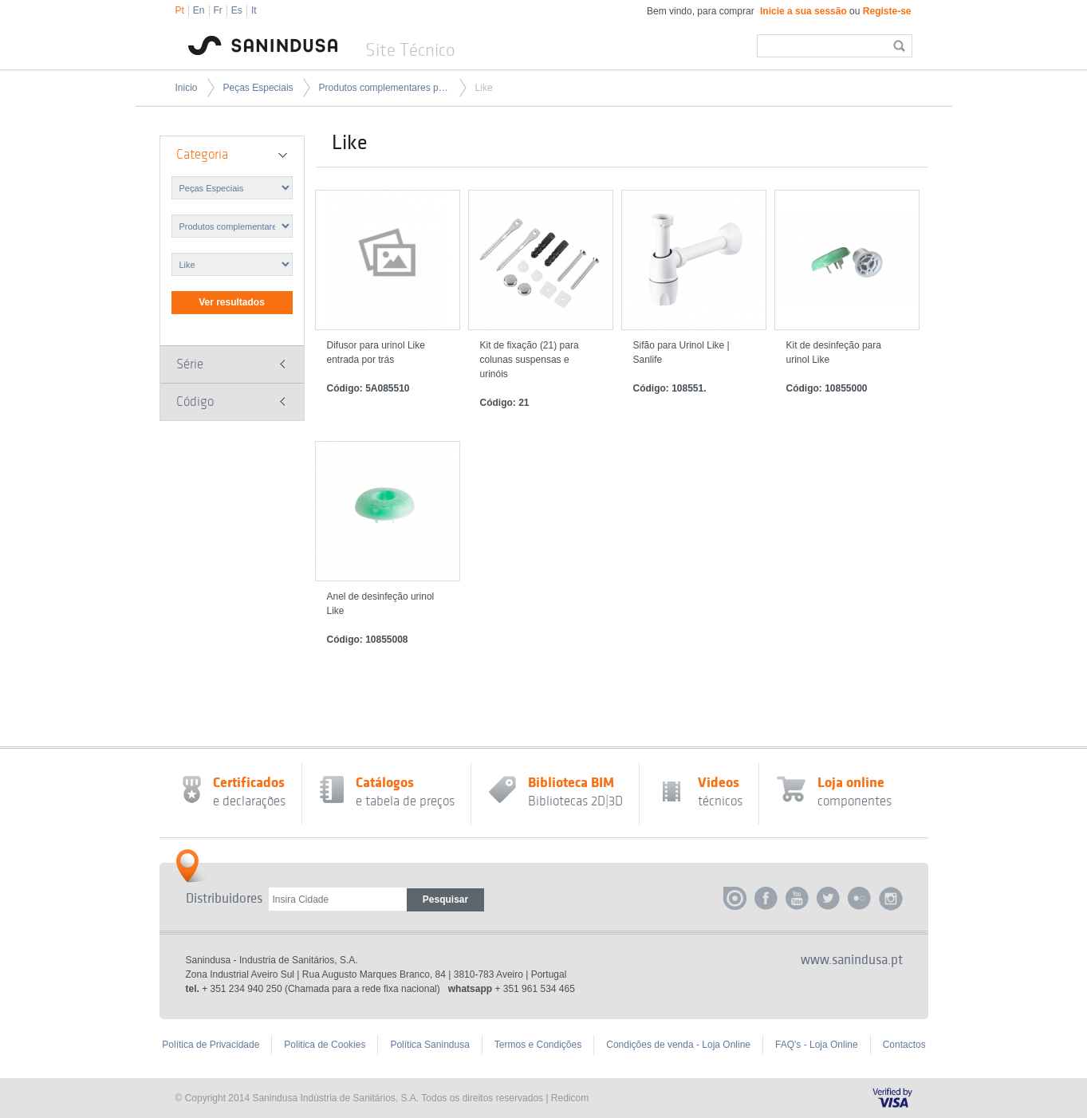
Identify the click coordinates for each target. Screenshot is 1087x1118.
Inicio (186, 87)
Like (484, 87)
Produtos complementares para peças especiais (384, 87)
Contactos (904, 1044)
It (254, 10)
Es (236, 10)
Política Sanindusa (429, 1044)
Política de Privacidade (210, 1044)
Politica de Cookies (324, 1044)
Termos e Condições (537, 1044)
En (199, 10)
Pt (179, 10)
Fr (218, 10)
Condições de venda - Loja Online (678, 1044)
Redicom (570, 1098)
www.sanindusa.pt (852, 960)
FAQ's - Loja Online (816, 1044)
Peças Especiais (258, 87)
